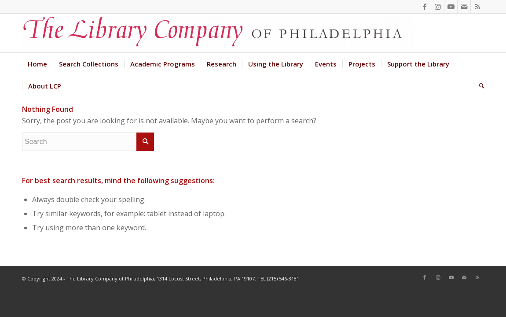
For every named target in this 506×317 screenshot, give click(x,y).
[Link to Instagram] (437, 6)
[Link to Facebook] (424, 6)
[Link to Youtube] (450, 6)
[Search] (478, 86)
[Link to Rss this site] (477, 6)
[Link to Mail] (464, 6)
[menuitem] (37, 64)
